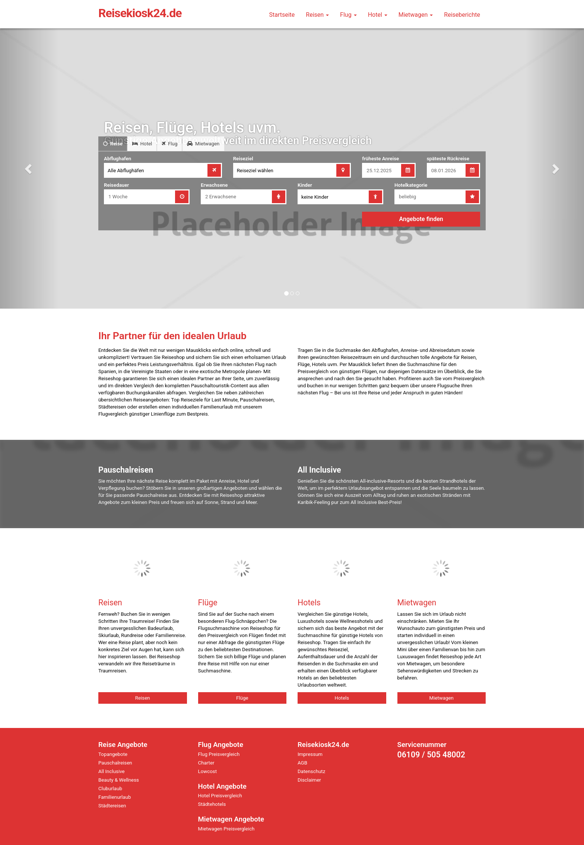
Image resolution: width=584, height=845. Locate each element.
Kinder (305, 185)
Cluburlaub (110, 788)
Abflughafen (117, 158)
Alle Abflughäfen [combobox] (126, 170)
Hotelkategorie (411, 185)
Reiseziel (243, 158)
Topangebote (112, 754)
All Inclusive (111, 771)
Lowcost (207, 771)
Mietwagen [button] (416, 14)
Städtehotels (212, 804)
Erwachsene (214, 185)
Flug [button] (348, 14)
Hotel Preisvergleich (220, 795)
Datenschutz (311, 771)
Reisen (142, 698)
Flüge (242, 698)
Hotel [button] (377, 14)
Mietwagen (441, 698)
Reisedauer (116, 185)
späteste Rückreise (448, 158)
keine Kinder (314, 197)
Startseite (282, 14)
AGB (302, 763)
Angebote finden (421, 219)
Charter (206, 763)
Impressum (310, 754)
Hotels (341, 698)
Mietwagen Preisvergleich (226, 829)
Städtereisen (112, 805)
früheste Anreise (380, 158)
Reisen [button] (317, 14)
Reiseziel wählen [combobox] (255, 170)
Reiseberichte (462, 14)
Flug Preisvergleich (219, 754)
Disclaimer (309, 780)
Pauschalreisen (115, 763)
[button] (29, 168)
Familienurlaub (114, 797)
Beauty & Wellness (118, 780)
